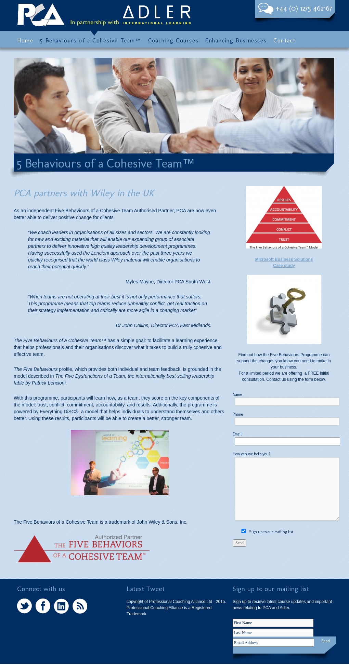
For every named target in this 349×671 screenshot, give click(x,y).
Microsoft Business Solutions (284, 259)
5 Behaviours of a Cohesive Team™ (90, 41)
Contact (284, 41)
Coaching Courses (173, 41)
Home (25, 41)
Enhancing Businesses (236, 41)
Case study (284, 265)
